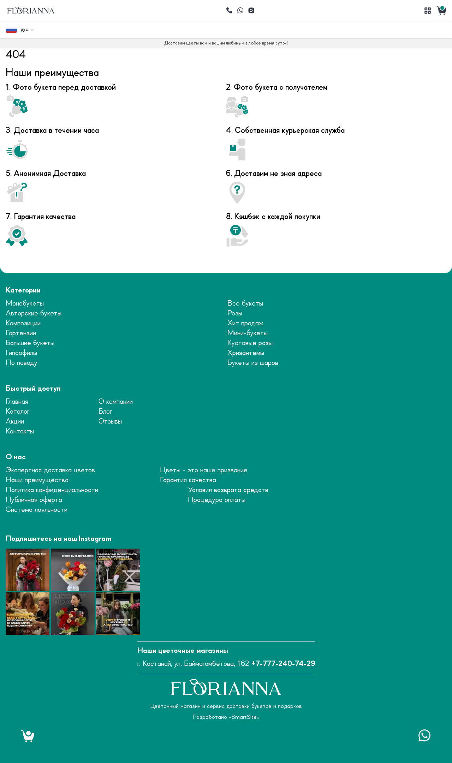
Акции (15, 421)
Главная (17, 401)
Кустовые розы (250, 343)
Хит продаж (245, 323)
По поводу (21, 363)
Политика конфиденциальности (52, 490)
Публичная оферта (34, 500)
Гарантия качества (188, 480)
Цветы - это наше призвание (204, 470)
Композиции (23, 323)
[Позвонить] (229, 10)
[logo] (31, 10)
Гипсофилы (21, 353)
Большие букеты (30, 343)
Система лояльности (36, 510)
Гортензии (21, 333)
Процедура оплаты (216, 500)
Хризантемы (245, 353)
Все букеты (245, 303)
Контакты (20, 431)
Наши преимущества (37, 480)
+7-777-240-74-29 (283, 664)
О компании (116, 401)
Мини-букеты (247, 333)
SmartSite (244, 717)
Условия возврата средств (228, 490)
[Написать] (240, 10)
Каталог (17, 411)
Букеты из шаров (252, 363)
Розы (234, 313)
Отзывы (110, 421)
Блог (105, 411)
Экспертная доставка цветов (50, 470)
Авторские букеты (33, 313)
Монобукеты (25, 303)
